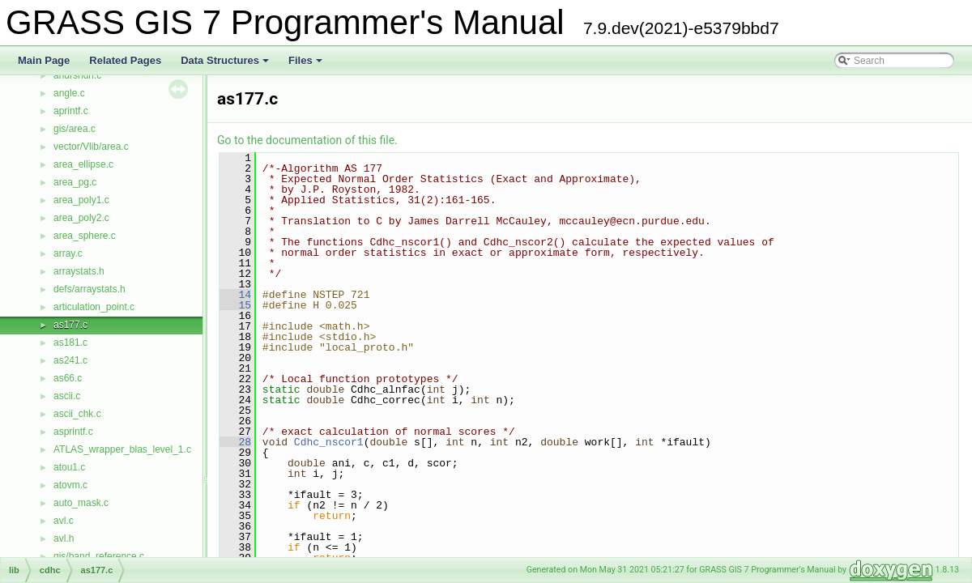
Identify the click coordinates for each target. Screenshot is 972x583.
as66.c (67, 378)
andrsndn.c (77, 75)
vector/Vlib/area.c (91, 146)
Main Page (44, 60)
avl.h (63, 538)
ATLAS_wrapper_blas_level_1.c (122, 449)
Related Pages (125, 60)
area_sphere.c (84, 235)
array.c (68, 253)
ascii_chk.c (77, 413)
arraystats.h (78, 271)
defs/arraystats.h (89, 289)
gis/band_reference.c (98, 556)
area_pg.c (74, 182)
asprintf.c (73, 431)
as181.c (70, 342)
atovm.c (70, 485)
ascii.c (66, 396)
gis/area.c (74, 128)
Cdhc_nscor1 (329, 442)
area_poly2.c (81, 217)
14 (235, 294)
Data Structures (226, 64)
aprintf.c (70, 111)
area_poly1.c (81, 200)
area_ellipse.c (83, 164)
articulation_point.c (93, 307)
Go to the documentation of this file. (307, 140)
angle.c (69, 93)
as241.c (70, 360)
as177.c (70, 324)
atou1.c (69, 467)
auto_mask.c (81, 503)
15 (235, 305)
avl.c (63, 520)
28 (235, 442)
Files (306, 64)
